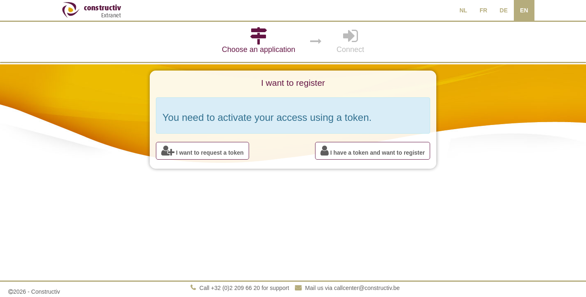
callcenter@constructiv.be (367, 288)
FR (483, 10)
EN (524, 10)
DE (504, 10)
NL (463, 10)
